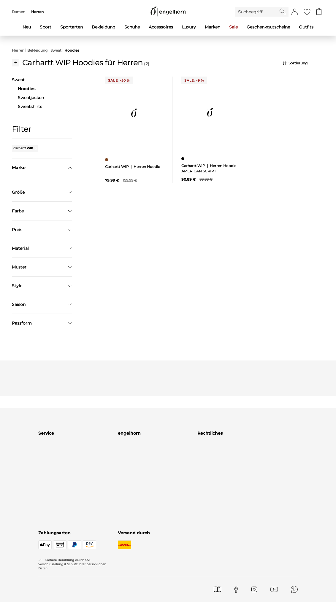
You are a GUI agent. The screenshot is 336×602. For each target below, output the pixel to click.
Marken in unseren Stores (144, 579)
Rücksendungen (55, 595)
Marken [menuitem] (212, 27)
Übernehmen (42, 291)
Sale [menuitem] (233, 27)
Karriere (126, 595)
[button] (295, 12)
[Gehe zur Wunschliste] (307, 12)
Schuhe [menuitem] (132, 27)
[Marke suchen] (42, 180)
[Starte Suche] (283, 12)
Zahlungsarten (53, 587)
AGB (202, 579)
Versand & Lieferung (59, 579)
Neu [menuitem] (27, 27)
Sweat (55, 50)
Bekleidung (37, 50)
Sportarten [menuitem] (71, 27)
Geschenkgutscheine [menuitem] (268, 27)
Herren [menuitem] (37, 11)
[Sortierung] (303, 63)
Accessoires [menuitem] (161, 27)
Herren (18, 50)
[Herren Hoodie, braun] (107, 159)
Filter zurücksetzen (42, 306)
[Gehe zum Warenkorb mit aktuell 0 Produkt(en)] (318, 12)
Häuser (125, 587)
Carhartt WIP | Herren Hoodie (132, 166)
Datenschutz (210, 587)
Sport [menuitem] (45, 27)
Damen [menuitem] (18, 11)
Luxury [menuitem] (189, 27)
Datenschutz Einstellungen (225, 595)
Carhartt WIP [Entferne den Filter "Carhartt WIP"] (25, 148)
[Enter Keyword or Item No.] (257, 12)
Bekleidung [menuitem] (103, 27)
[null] (134, 113)
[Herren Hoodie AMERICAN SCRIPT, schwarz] (183, 158)
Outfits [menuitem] (306, 27)
